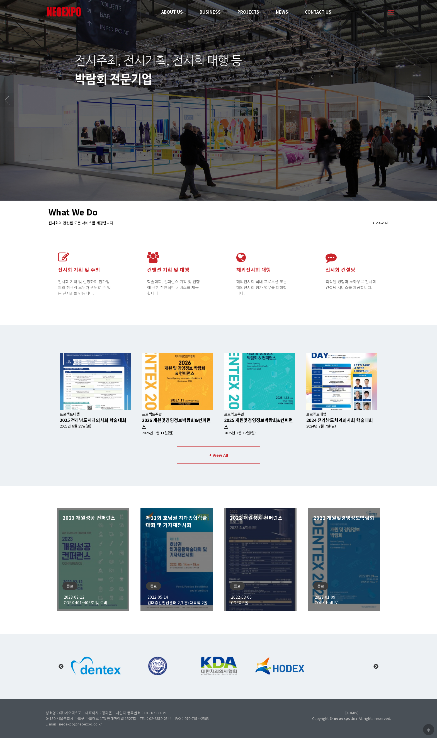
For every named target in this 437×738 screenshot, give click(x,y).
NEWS (282, 12)
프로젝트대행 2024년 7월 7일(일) (339, 420)
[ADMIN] (351, 712)
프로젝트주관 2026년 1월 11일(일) (176, 423)
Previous (61, 666)
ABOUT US (172, 12)
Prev (7, 100)
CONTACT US (318, 12)
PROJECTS (248, 12)
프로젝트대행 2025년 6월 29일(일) (93, 420)
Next (430, 100)
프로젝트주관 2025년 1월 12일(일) (258, 423)
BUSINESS (210, 12)
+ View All (381, 222)
